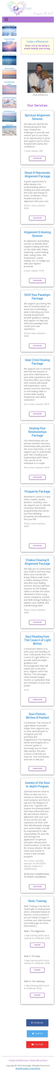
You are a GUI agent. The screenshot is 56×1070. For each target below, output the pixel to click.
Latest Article (9, 73)
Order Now (37, 700)
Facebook (37, 1022)
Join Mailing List (9, 116)
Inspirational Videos (9, 102)
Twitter (37, 1033)
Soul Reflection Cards (9, 87)
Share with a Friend (38, 1060)
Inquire (37, 945)
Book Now (37, 158)
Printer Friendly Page (18, 1060)
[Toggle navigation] (6, 19)
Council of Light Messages (9, 44)
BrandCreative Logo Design (28, 1068)
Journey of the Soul (9, 59)
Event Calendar (9, 30)
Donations (9, 130)
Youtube (37, 1044)
